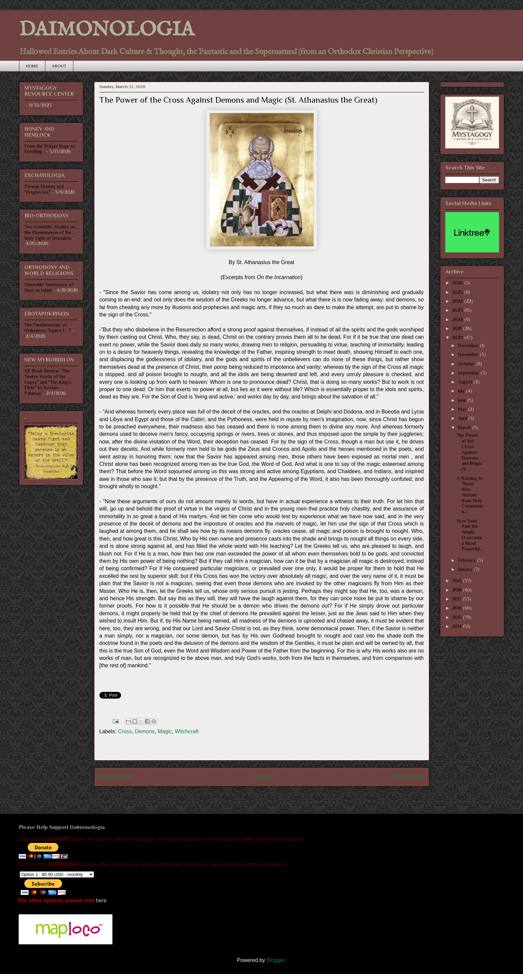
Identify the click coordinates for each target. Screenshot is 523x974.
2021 (457, 328)
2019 (457, 580)
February (467, 560)
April (463, 418)
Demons (145, 731)
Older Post (409, 776)
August (466, 381)
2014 (457, 626)
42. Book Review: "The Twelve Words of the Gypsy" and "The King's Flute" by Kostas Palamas (47, 382)
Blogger (276, 960)
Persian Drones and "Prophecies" (44, 189)
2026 (458, 282)
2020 (458, 337)
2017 (457, 599)
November (469, 354)
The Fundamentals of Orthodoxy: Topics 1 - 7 (47, 327)
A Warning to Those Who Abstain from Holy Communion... (470, 495)
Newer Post (115, 776)
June (462, 400)
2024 (458, 301)
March (465, 427)
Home (263, 776)
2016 (457, 608)
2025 (458, 292)
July (462, 390)
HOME (32, 65)
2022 (458, 319)
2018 (457, 590)
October (467, 363)
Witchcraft (186, 731)
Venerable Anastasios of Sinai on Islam (48, 287)
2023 (458, 310)
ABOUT (59, 65)
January (466, 569)
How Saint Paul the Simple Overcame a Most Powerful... (470, 535)
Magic (165, 731)
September (469, 372)
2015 (457, 617)
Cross (125, 731)
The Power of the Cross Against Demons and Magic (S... (470, 451)
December (469, 345)
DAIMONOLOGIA (106, 30)
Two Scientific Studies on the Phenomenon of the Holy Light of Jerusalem (49, 232)
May (463, 409)
